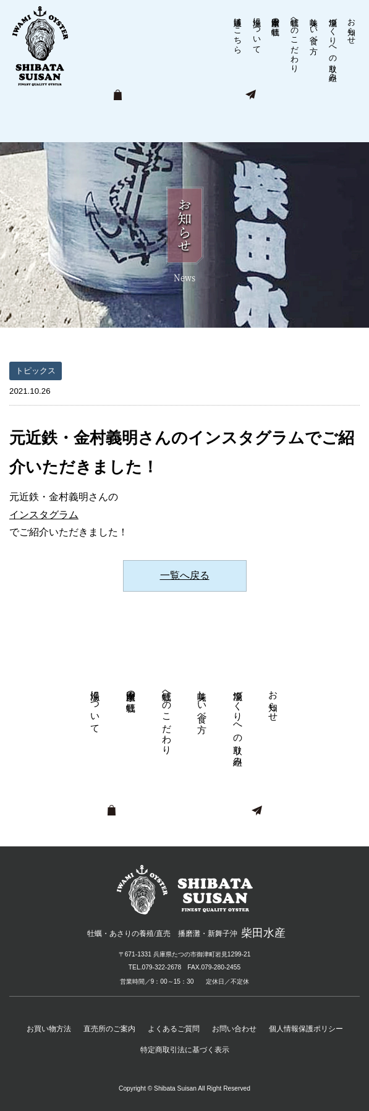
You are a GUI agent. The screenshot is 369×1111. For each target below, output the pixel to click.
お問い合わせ (234, 1028)
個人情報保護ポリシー (306, 1028)
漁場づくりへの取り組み (332, 44)
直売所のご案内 (109, 1028)
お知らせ (352, 26)
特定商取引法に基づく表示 (184, 1049)
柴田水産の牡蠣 (276, 17)
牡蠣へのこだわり (295, 40)
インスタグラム (43, 514)
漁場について (256, 30)
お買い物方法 (49, 1028)
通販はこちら (237, 30)
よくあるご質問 (174, 1028)
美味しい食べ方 (313, 26)
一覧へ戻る (185, 575)
